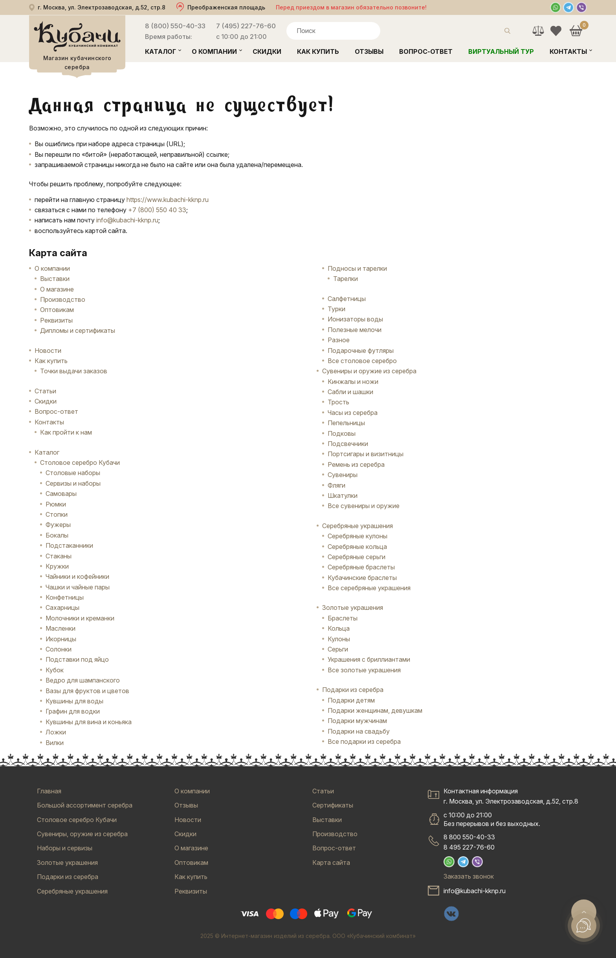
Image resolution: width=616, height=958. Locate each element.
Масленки (60, 628)
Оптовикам (57, 310)
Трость (338, 402)
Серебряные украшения (357, 526)
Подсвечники (348, 444)
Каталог (160, 51)
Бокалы (57, 535)
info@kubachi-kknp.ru (127, 220)
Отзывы (369, 51)
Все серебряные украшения (369, 588)
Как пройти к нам (66, 432)
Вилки (55, 743)
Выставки (55, 279)
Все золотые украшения (364, 670)
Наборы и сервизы (64, 848)
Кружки (57, 566)
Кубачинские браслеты (362, 578)
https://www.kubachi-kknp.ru (167, 200)
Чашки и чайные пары (78, 587)
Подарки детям (351, 700)
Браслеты (343, 618)
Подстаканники (69, 545)
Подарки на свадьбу (359, 731)
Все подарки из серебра (364, 741)
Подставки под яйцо (77, 659)
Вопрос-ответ (426, 51)
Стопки (57, 514)
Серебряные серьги (356, 557)
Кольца (339, 628)
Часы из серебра (353, 413)
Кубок (55, 670)
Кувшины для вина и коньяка (89, 722)
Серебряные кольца (357, 547)
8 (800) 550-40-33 (175, 26)
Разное (339, 340)
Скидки (267, 51)
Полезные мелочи (354, 330)
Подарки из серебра (352, 690)
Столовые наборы (73, 473)
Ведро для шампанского (83, 680)
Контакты (568, 51)
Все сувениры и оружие (364, 506)
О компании (214, 51)
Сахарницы (62, 607)
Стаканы (59, 556)
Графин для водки (73, 711)
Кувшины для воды (74, 701)
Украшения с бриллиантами (369, 659)
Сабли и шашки (350, 392)
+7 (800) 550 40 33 (157, 210)
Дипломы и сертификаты (77, 330)
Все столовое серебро (362, 361)
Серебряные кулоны (357, 536)
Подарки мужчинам (357, 721)
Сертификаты (332, 805)
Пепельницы (346, 423)
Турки (336, 309)
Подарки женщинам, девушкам (375, 710)
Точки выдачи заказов (73, 371)
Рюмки (56, 504)
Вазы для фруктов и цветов (87, 691)
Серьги (338, 649)
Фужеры (58, 525)
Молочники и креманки (80, 618)
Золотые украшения (352, 607)
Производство (62, 299)
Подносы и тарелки (357, 268)
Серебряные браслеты (361, 567)
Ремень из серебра (356, 464)
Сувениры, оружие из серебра (82, 834)
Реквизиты (56, 320)
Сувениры (343, 475)
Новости (48, 350)
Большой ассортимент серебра (84, 805)
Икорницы (61, 639)
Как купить (318, 51)
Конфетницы (65, 597)
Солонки (59, 649)
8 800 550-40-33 (469, 837)
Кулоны (339, 639)
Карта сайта (331, 862)
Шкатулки (343, 495)
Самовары (61, 493)
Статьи (45, 391)
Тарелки (345, 279)
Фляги (336, 485)
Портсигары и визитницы (365, 454)
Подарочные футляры (361, 350)
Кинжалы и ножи (353, 381)
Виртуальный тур (501, 51)
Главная (49, 791)
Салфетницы (347, 299)
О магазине (57, 289)
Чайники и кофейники (77, 576)
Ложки (56, 732)
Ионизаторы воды (355, 319)
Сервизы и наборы (73, 483)
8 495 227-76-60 (469, 847)
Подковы (342, 433)
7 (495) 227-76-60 (246, 26)
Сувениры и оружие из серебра (369, 371)
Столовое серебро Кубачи (80, 462)
